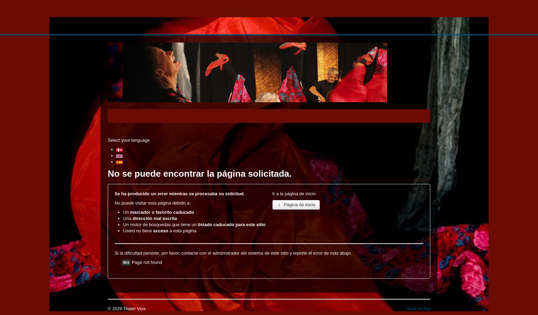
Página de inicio (296, 204)
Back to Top (418, 308)
